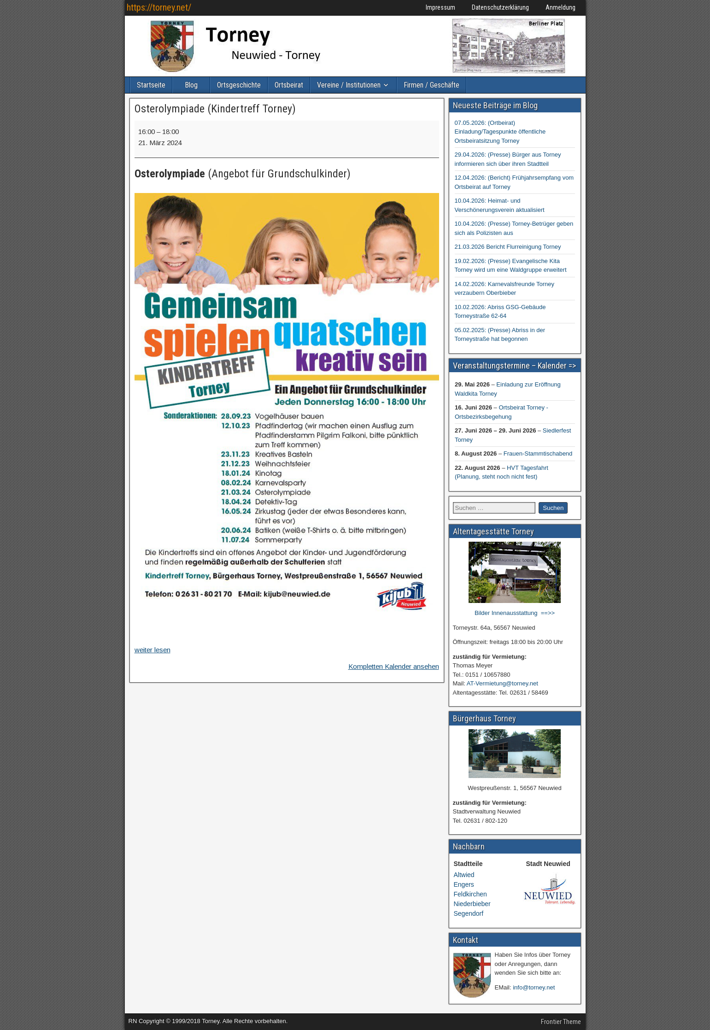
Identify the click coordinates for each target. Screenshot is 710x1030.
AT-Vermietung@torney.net (502, 683)
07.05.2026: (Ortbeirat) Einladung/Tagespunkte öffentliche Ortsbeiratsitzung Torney (500, 131)
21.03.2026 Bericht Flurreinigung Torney (508, 246)
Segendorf (469, 913)
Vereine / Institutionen (349, 85)
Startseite (151, 85)
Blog (191, 85)
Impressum (440, 7)
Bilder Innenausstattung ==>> (515, 612)
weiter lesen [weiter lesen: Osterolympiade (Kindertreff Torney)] (152, 650)
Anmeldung (560, 7)
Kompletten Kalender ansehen (393, 666)
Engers (464, 884)
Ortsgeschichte (239, 85)
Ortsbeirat (289, 85)
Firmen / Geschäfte (431, 85)
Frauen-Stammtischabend (537, 453)
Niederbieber (472, 903)
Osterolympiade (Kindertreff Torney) (215, 108)
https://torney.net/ (159, 7)
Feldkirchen (470, 894)
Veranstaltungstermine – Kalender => (514, 365)
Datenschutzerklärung (500, 7)
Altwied (464, 874)
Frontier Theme (561, 1022)
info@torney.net (534, 987)
